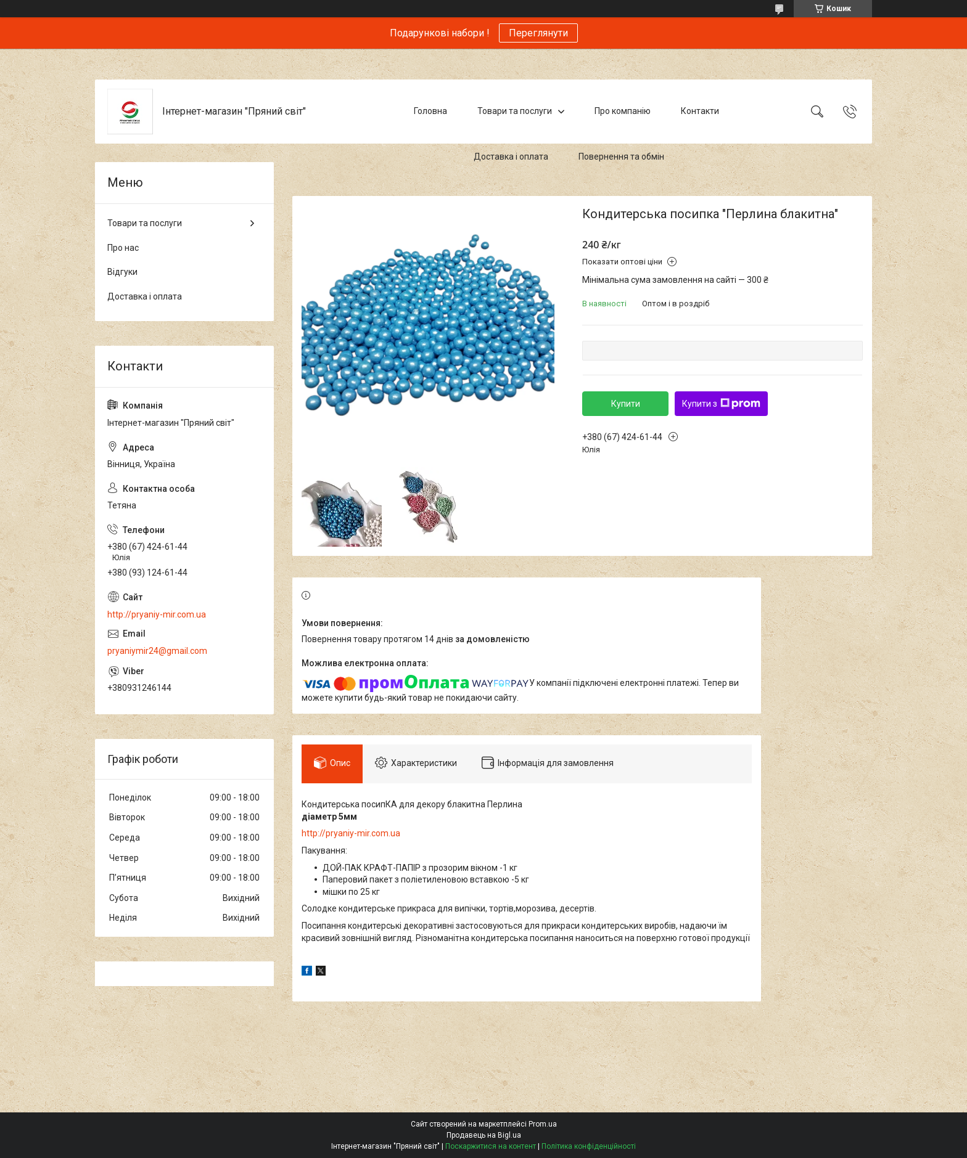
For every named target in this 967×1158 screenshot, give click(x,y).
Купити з (721, 403)
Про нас (123, 248)
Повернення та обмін (621, 156)
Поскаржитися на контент (490, 1146)
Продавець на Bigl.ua (483, 1135)
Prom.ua (543, 1124)
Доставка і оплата (511, 156)
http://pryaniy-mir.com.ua (351, 833)
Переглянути (538, 33)
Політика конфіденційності (588, 1146)
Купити (625, 404)
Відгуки (122, 272)
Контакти (700, 111)
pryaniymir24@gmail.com (157, 651)
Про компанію (623, 111)
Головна (430, 111)
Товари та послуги (514, 111)
